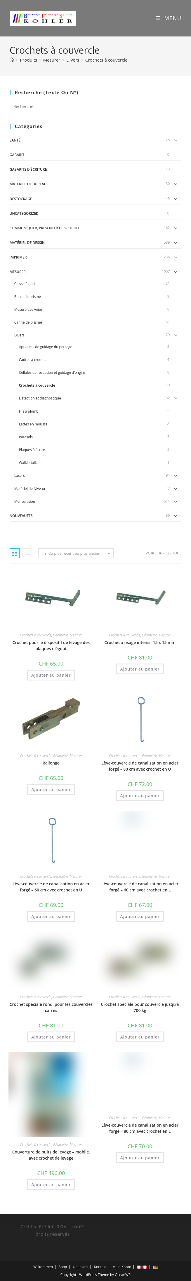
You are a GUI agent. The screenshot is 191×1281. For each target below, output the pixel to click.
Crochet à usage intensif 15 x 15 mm (140, 642)
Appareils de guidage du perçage (45, 346)
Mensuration (24, 501)
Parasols (26, 436)
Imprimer (18, 257)
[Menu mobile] (166, 18)
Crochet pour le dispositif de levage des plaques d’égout (51, 645)
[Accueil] (12, 60)
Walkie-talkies (30, 462)
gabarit (17, 154)
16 (160, 553)
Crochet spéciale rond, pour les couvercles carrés (51, 1007)
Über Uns (80, 1266)
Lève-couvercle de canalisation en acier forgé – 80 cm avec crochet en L (139, 1128)
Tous (176, 553)
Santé (15, 140)
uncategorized (24, 213)
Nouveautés (21, 515)
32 (167, 553)
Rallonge (51, 763)
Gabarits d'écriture (28, 169)
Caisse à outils (25, 283)
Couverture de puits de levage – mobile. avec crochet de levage (51, 1155)
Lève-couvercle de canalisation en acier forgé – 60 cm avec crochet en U (51, 887)
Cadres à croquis (32, 359)
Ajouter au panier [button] (51, 675)
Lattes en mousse (33, 424)
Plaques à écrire (32, 449)
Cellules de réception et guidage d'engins (52, 372)
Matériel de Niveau (29, 488)
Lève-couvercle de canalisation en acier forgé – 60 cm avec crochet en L (139, 887)
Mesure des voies (28, 309)
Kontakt (100, 1266)
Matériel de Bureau (28, 183)
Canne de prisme (28, 322)
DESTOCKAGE (21, 198)
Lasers (19, 475)
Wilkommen (43, 1266)
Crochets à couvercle (106, 60)
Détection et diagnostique (40, 398)
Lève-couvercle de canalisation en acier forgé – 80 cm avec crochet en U (139, 766)
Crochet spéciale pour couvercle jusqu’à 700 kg (140, 1007)
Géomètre (60, 635)
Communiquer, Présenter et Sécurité (45, 228)
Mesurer (18, 271)
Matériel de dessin (27, 242)
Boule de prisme (27, 296)
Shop (63, 1266)
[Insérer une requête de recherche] (96, 106)
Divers (19, 335)
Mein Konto (121, 1266)
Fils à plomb (29, 411)
